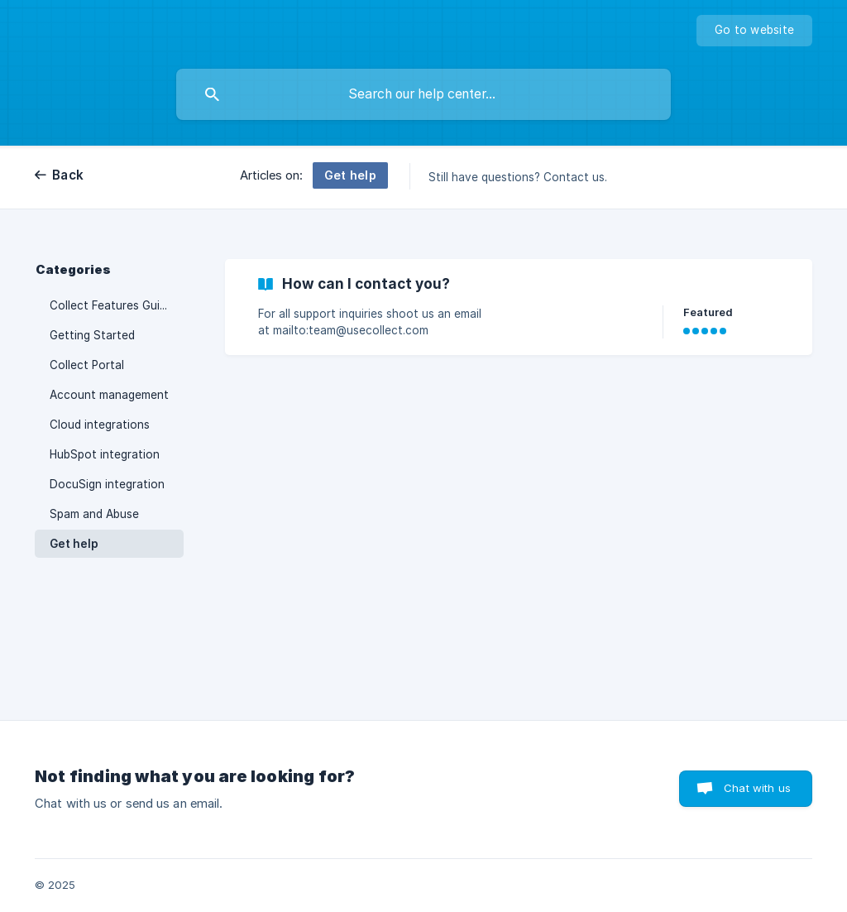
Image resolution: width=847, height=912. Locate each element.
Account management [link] (109, 394)
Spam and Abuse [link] (94, 514)
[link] (518, 307)
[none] (754, 30)
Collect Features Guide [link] (111, 305)
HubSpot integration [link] (105, 454)
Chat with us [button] (757, 787)
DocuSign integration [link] (107, 484)
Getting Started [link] (92, 335)
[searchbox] (423, 94)
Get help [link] (74, 543)
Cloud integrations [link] (100, 424)
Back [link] (68, 175)
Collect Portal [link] (87, 365)
